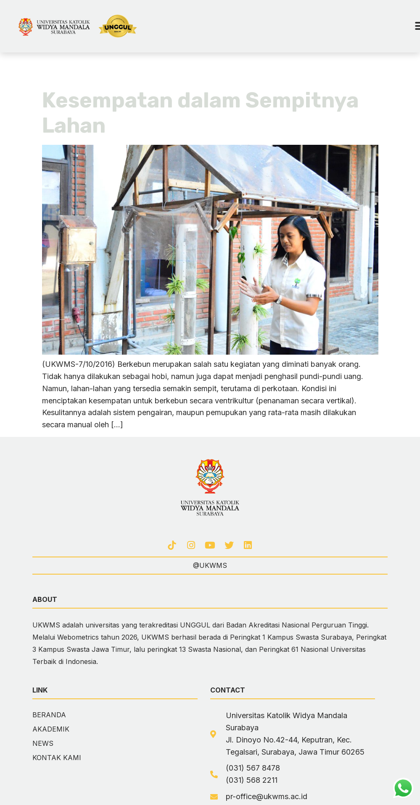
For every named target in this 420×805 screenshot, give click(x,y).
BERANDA (49, 715)
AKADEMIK (50, 729)
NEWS (42, 743)
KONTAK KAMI (56, 757)
